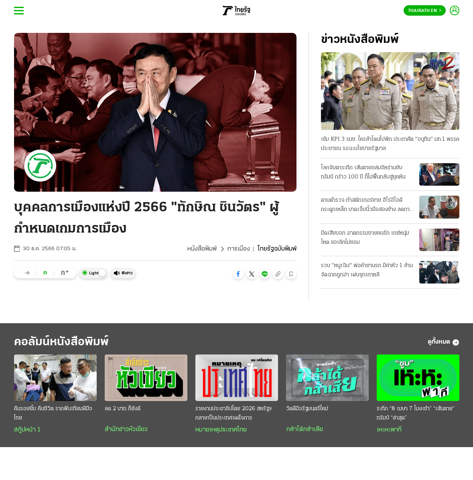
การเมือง (238, 249)
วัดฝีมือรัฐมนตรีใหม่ (307, 409)
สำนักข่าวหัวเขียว (126, 429)
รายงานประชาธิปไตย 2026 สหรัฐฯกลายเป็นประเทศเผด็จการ (233, 413)
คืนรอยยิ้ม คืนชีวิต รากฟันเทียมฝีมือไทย (53, 413)
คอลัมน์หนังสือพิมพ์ (61, 342)
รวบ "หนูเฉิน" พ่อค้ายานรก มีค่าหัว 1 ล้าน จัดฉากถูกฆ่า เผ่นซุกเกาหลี (367, 270)
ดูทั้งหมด (443, 342)
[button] (238, 274)
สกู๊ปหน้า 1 (27, 430)
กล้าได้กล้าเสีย (304, 429)
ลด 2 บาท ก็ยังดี (122, 409)
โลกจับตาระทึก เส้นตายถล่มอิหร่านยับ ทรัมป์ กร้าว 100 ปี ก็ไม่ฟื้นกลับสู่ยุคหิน (363, 172)
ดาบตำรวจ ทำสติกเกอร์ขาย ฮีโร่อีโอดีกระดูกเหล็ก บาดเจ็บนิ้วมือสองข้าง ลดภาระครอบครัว (367, 205)
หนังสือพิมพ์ (202, 249)
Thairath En (424, 10)
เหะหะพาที (389, 430)
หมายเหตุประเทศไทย (221, 430)
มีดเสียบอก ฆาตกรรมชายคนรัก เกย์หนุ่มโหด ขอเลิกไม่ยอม (365, 237)
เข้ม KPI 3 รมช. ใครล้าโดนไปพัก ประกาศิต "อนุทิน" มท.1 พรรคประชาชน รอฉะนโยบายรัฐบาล (390, 144)
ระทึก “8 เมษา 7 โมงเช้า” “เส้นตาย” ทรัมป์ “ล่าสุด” (416, 413)
